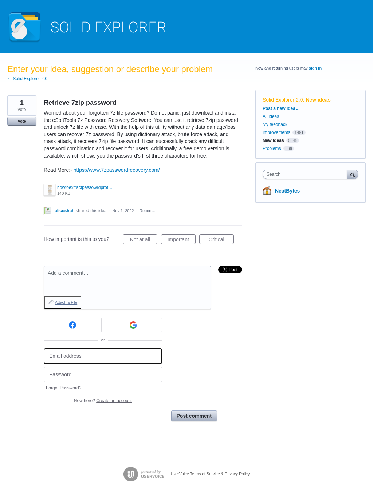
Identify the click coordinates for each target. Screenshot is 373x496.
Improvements (276, 132)
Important (182, 241)
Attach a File (66, 302)
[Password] (103, 374)
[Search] (352, 174)
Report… (148, 211)
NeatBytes (287, 191)
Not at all (143, 241)
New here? (103, 400)
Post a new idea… (281, 108)
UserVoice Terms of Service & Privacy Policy (210, 474)
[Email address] (103, 356)
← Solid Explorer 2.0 (27, 78)
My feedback (275, 124)
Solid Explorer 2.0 (283, 100)
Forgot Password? (63, 387)
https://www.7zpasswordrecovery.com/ (117, 170)
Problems (272, 148)
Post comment (194, 416)
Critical (221, 241)
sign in (315, 68)
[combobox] (306, 174)
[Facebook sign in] (73, 325)
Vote (21, 121)
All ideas (271, 116)
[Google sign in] (133, 325)
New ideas (318, 100)
